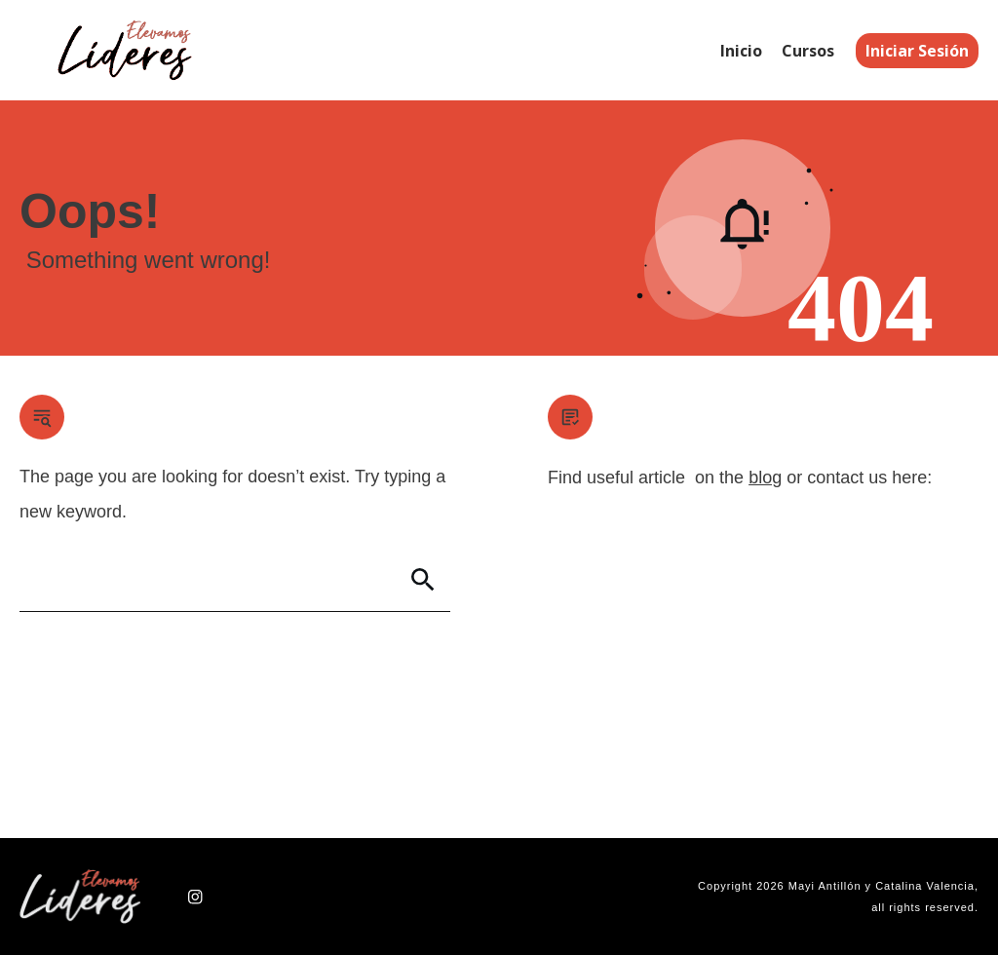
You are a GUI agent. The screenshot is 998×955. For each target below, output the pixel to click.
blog (765, 477)
